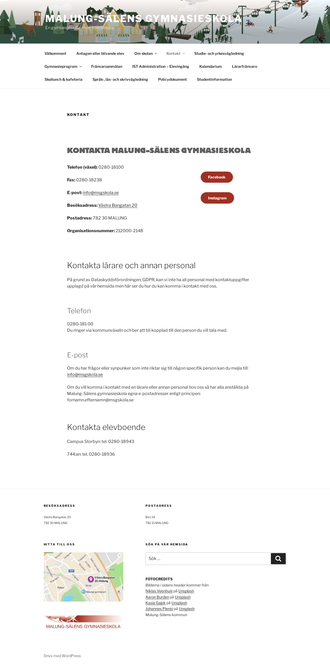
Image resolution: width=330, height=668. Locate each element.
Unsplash (186, 591)
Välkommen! (55, 53)
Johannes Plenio (159, 608)
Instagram (217, 198)
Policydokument (172, 79)
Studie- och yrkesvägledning (219, 53)
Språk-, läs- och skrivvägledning (120, 79)
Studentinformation (214, 79)
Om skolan (146, 53)
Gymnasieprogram (63, 66)
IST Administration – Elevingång (160, 66)
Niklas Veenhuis (159, 591)
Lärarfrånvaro (244, 66)
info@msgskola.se (101, 192)
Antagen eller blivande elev (100, 53)
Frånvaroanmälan (106, 66)
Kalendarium (210, 66)
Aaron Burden (157, 597)
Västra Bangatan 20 (117, 205)
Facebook (217, 177)
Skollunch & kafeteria (63, 79)
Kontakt (176, 53)
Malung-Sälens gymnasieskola (144, 18)
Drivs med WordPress (62, 655)
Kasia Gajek (156, 602)
